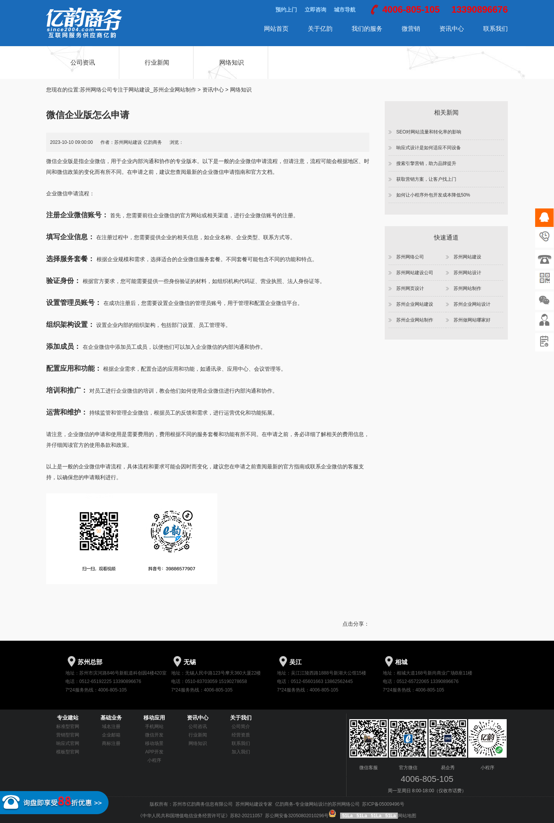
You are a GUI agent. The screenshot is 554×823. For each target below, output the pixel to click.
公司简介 (241, 726)
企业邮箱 (111, 735)
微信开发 (154, 735)
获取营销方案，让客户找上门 (426, 179)
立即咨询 (315, 10)
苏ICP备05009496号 (383, 804)
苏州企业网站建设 (414, 304)
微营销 (411, 28)
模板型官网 (67, 752)
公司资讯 (82, 62)
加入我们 (241, 752)
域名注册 (111, 726)
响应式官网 (67, 743)
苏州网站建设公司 (414, 272)
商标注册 (111, 743)
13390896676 (479, 9)
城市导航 (344, 10)
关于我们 (241, 718)
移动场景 (154, 743)
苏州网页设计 (410, 288)
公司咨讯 (198, 726)
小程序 (154, 760)
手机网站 (154, 726)
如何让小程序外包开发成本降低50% (433, 195)
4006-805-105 (411, 9)
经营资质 (241, 735)
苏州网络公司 (410, 257)
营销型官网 (67, 735)
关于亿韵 (320, 28)
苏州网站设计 (467, 272)
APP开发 (154, 752)
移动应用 (154, 718)
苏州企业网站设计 (472, 304)
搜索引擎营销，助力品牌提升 (426, 163)
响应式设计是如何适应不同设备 (428, 147)
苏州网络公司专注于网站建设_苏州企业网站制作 (138, 90)
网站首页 (276, 28)
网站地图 (407, 815)
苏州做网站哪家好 (472, 320)
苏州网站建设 (467, 257)
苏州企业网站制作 (414, 320)
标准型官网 (67, 726)
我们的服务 (367, 28)
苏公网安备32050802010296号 (301, 815)
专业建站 (67, 718)
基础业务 (111, 718)
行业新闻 (157, 62)
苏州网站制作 (467, 288)
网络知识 (231, 62)
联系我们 (495, 28)
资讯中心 (451, 28)
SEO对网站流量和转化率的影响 (428, 132)
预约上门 (286, 10)
